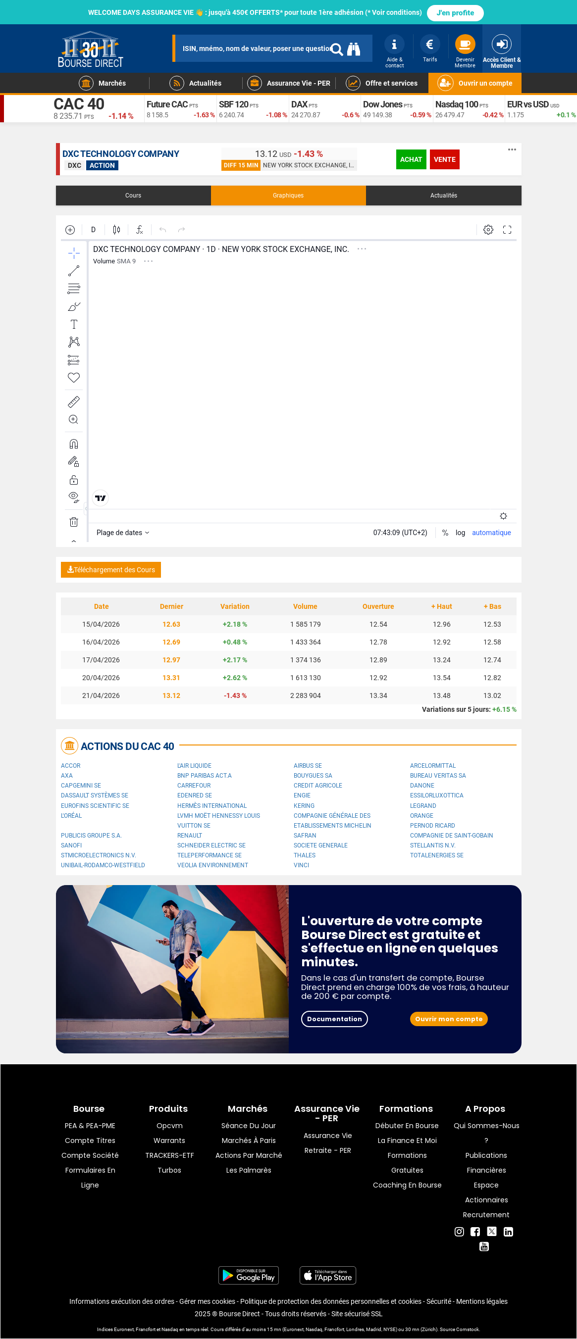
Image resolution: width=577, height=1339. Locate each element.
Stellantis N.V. (433, 845)
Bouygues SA (313, 775)
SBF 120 (233, 104)
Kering (304, 805)
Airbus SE (308, 765)
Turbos (169, 1170)
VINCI (301, 865)
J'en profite (455, 12)
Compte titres (90, 1140)
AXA (67, 775)
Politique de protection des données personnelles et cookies (330, 1301)
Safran (305, 835)
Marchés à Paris (249, 1140)
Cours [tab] (133, 195)
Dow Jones (382, 104)
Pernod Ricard (432, 825)
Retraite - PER (328, 1150)
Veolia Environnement (212, 865)
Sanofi (71, 845)
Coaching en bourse (407, 1185)
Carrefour (193, 785)
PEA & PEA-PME (90, 1126)
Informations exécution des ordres (121, 1301)
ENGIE (302, 795)
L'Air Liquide (194, 765)
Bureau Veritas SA (438, 775)
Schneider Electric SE (211, 845)
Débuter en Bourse (407, 1126)
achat (411, 159)
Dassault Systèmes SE (94, 795)
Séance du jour (248, 1126)
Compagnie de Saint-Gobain (451, 835)
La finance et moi (407, 1140)
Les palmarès (248, 1170)
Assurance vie (328, 1136)
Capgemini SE (81, 785)
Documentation (334, 1019)
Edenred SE (194, 795)
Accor (70, 765)
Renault (189, 835)
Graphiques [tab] (288, 195)
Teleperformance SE (209, 855)
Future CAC (167, 104)
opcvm (170, 1126)
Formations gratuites (407, 1162)
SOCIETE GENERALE (321, 845)
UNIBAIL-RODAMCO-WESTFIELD (103, 865)
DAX (299, 104)
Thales (304, 855)
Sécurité (438, 1301)
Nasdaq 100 (456, 104)
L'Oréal (71, 815)
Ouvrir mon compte (449, 1019)
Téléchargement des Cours (111, 570)
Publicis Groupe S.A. (91, 835)
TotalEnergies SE (437, 855)
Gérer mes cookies (207, 1301)
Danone (422, 785)
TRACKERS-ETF (169, 1155)
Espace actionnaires (486, 1192)
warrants (169, 1140)
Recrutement (486, 1215)
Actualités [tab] (443, 195)
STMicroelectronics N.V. (98, 855)
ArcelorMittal (433, 765)
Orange (421, 815)
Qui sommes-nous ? (487, 1133)
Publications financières (486, 1162)
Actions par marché (248, 1155)
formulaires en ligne (90, 1177)
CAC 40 (78, 104)
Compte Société (90, 1155)
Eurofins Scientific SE (95, 805)
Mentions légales (482, 1301)
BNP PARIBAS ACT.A (204, 775)
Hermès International (212, 805)
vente (445, 159)
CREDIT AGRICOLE (318, 785)
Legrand (423, 805)
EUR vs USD (528, 104)
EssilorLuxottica (437, 795)
